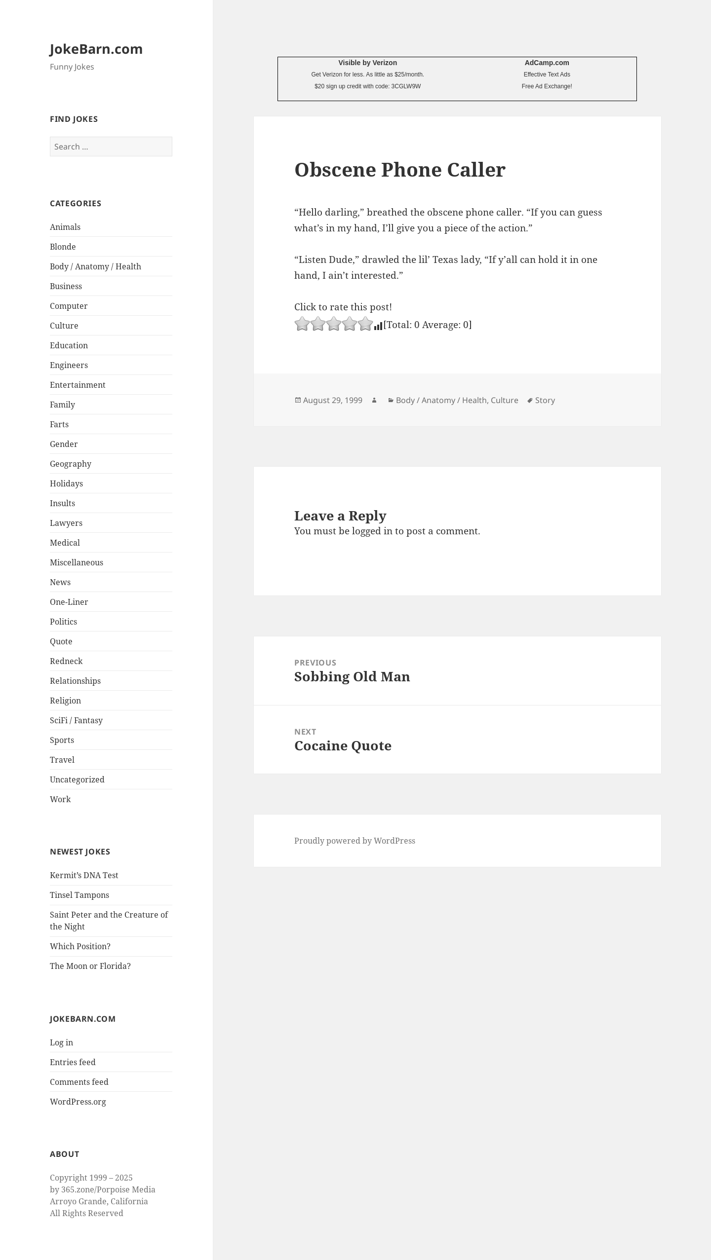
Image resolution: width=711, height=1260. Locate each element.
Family (62, 404)
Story (545, 400)
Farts (59, 424)
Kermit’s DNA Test (84, 875)
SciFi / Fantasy (76, 720)
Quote (61, 641)
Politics (63, 621)
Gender (64, 444)
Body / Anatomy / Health (95, 266)
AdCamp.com (547, 63)
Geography (70, 463)
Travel (62, 759)
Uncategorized (77, 779)
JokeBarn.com (96, 48)
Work (60, 799)
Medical (65, 542)
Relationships (75, 680)
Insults (62, 503)
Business (66, 286)
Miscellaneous (76, 562)
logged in (372, 530)
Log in (61, 1042)
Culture (64, 325)
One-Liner (69, 601)
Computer (69, 305)
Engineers (69, 365)
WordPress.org (78, 1101)
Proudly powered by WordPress (354, 840)
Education (69, 345)
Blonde (63, 246)
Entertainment (78, 384)
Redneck (66, 661)
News (60, 582)
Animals (65, 227)
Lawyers (66, 523)
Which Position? (80, 946)
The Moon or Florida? (90, 966)
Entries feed (73, 1062)
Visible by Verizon (367, 63)
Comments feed (79, 1081)
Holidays (66, 483)
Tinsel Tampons (79, 894)
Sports (62, 740)
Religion (65, 700)
